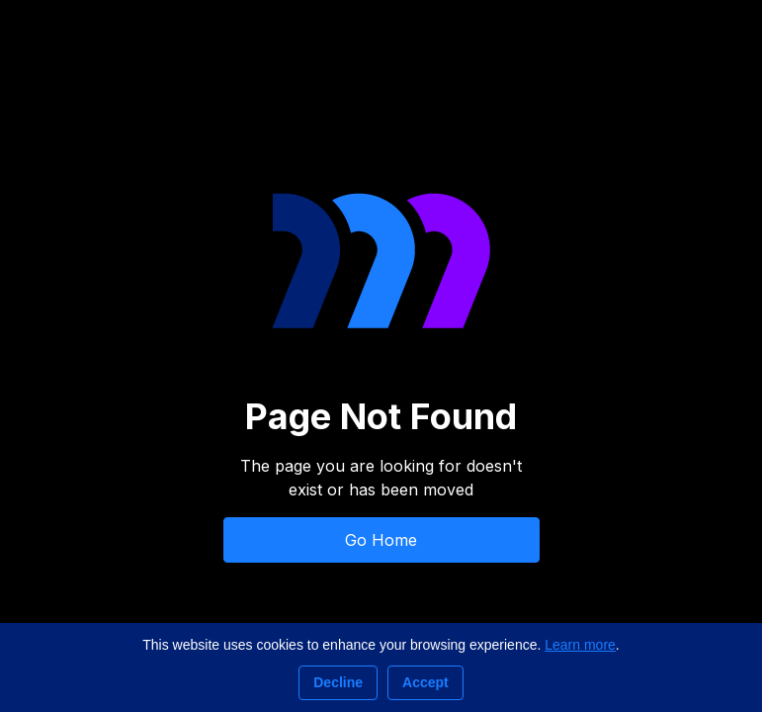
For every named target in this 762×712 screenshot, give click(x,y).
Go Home (381, 540)
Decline (338, 682)
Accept (425, 682)
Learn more (580, 645)
